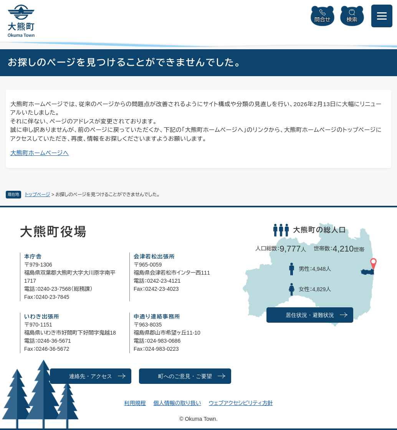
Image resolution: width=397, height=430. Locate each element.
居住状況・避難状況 (310, 315)
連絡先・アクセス (90, 376)
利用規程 (135, 403)
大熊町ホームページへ (39, 153)
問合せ (322, 20)
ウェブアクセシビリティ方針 (241, 403)
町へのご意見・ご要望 (185, 376)
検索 (352, 20)
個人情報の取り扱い (177, 403)
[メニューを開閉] (381, 16)
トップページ (37, 194)
